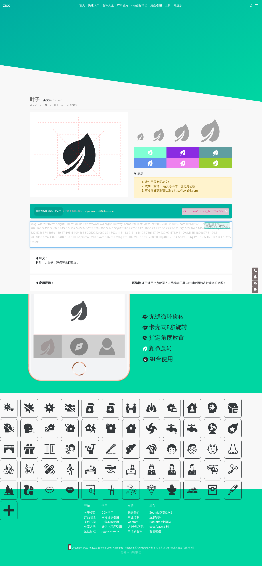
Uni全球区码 (136, 526)
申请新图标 (135, 531)
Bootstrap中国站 (160, 522)
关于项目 (90, 512)
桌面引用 (156, 5)
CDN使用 (107, 512)
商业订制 (133, 517)
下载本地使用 (110, 522)
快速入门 (94, 5)
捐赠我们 (133, 512)
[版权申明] (188, 547)
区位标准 (90, 531)
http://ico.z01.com (186, 190)
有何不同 (90, 522)
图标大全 (108, 5)
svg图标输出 (139, 5)
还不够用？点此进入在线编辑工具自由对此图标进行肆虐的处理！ (179, 283)
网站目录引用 (110, 517)
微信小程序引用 (112, 526)
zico (6, 5)
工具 (168, 5)
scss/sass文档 (158, 526)
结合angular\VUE (110, 531)
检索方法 (90, 526)
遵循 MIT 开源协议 (131, 552)
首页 (82, 5)
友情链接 (155, 531)
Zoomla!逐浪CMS (160, 512)
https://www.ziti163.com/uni (99, 211)
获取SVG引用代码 (217, 225)
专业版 (178, 5)
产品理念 (90, 517)
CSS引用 (122, 5)
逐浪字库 (155, 517)
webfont (133, 522)
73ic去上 (160, 547)
